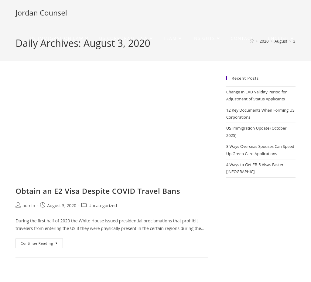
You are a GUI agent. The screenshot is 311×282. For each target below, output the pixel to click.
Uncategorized (102, 205)
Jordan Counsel (41, 13)
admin (28, 205)
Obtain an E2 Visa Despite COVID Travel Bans (97, 191)
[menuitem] (279, 38)
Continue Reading (42, 241)
